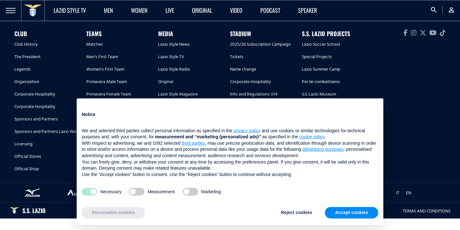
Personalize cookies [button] (113, 212)
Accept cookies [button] (351, 212)
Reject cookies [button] (296, 212)
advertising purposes (322, 149)
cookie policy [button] (312, 136)
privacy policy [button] (247, 130)
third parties (193, 143)
